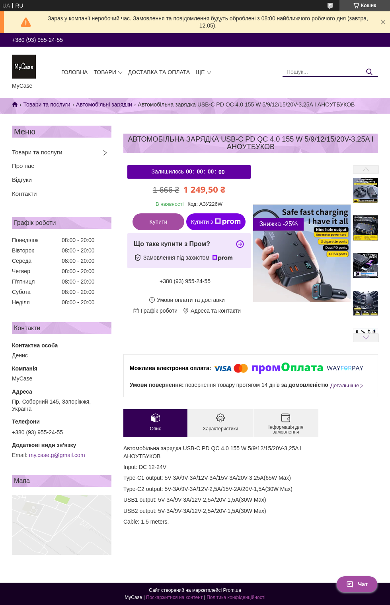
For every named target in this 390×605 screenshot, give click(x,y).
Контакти (24, 193)
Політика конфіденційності (236, 597)
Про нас (23, 165)
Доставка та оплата (159, 72)
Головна (74, 72)
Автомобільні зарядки (104, 104)
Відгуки (22, 179)
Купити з (216, 221)
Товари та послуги (46, 104)
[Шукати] (369, 72)
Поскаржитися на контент (174, 597)
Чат (357, 584)
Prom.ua (232, 590)
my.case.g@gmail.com (57, 455)
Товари (105, 72)
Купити (159, 222)
